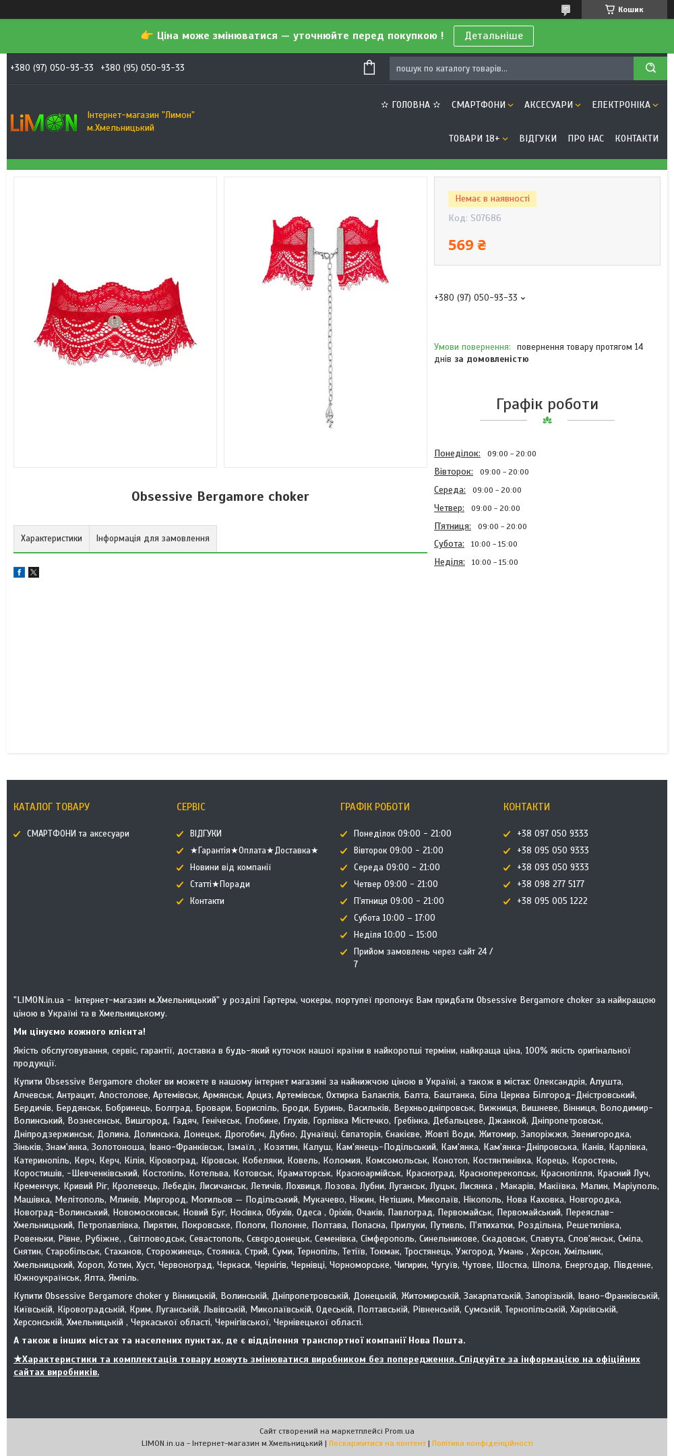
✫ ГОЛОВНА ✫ (411, 105)
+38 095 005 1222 (552, 901)
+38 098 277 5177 (550, 884)
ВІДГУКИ (538, 138)
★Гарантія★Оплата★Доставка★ (254, 850)
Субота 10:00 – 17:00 (394, 918)
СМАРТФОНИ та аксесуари (78, 833)
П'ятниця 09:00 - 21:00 (399, 901)
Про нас (586, 138)
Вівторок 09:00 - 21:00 (398, 850)
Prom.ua (400, 1431)
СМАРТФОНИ (479, 105)
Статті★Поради (220, 884)
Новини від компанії (230, 867)
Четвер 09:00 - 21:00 (396, 884)
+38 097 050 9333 (552, 833)
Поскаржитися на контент (377, 1443)
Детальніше (493, 35)
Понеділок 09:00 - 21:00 (403, 833)
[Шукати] (650, 68)
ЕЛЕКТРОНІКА (621, 105)
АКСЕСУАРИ (548, 105)
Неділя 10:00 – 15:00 (395, 935)
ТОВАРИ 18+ (474, 138)
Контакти (636, 138)
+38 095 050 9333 (553, 850)
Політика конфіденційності (482, 1443)
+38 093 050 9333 (553, 867)
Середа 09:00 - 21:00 (397, 867)
